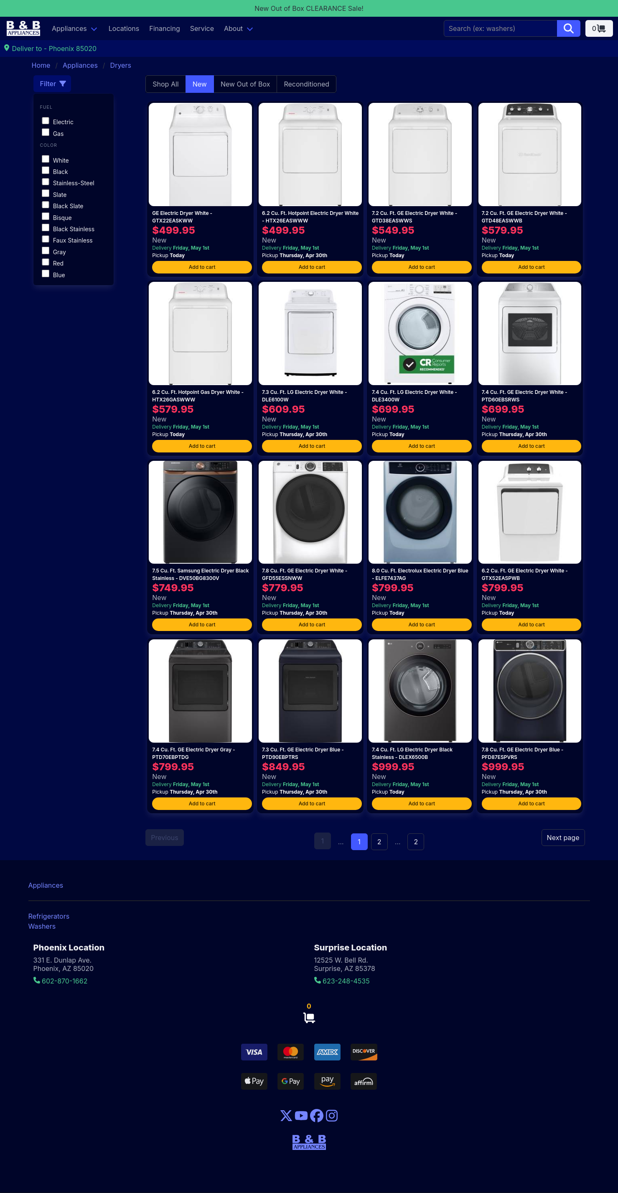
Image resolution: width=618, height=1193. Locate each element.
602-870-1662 (60, 981)
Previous (164, 837)
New (200, 84)
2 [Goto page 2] (379, 842)
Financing (164, 28)
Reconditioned (306, 84)
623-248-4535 (342, 981)
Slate (54, 194)
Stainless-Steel (68, 182)
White (55, 160)
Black (55, 171)
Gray (54, 251)
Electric (58, 121)
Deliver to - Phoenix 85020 (50, 48)
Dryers (120, 65)
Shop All (165, 84)
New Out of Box (245, 84)
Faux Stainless (67, 240)
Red (53, 263)
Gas (53, 133)
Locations (124, 28)
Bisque (56, 217)
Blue (53, 274)
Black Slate (62, 205)
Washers (42, 926)
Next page (563, 837)
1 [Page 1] (359, 842)
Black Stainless (68, 228)
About (233, 28)
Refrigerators (49, 916)
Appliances (69, 28)
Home (41, 65)
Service (202, 28)
